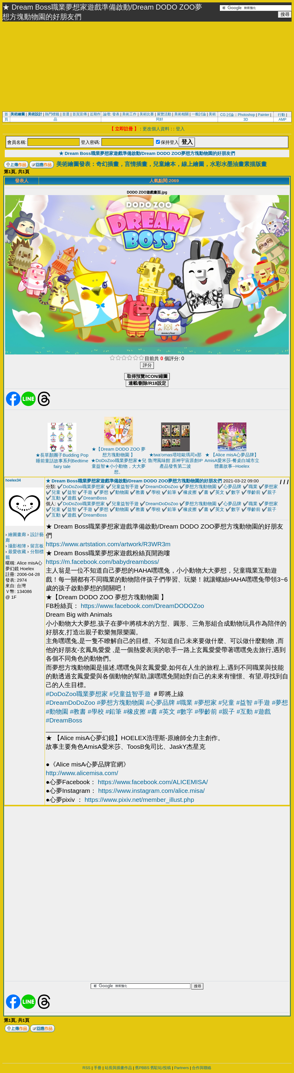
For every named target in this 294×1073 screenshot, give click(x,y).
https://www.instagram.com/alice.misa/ (151, 790)
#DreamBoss (64, 720)
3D (245, 119)
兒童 (55, 492)
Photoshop (246, 115)
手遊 (87, 492)
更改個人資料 (156, 128)
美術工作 (129, 114)
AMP (283, 119)
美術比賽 (147, 114)
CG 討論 (227, 115)
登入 (180, 128)
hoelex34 (13, 480)
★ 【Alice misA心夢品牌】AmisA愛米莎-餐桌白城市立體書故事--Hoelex (231, 460)
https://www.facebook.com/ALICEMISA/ (153, 781)
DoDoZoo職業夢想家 (83, 486)
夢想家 (271, 486)
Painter (263, 115)
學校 (155, 492)
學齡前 (253, 492)
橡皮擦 (190, 492)
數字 (235, 492)
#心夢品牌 (160, 702)
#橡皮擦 (134, 711)
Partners (181, 1068)
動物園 (122, 492)
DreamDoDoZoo (162, 486)
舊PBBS (142, 1068)
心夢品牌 (232, 486)
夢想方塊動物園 (200, 486)
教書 (140, 492)
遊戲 (71, 497)
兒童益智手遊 (125, 486)
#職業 (184, 702)
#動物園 (57, 711)
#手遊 (262, 702)
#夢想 (280, 702)
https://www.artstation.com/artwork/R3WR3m (108, 544)
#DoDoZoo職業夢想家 (77, 693)
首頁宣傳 (79, 114)
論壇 (106, 114)
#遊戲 (262, 711)
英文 (219, 492)
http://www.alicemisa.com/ (82, 772)
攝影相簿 (17, 545)
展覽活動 (164, 114)
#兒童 (227, 702)
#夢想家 (205, 702)
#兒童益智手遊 (130, 693)
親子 (271, 492)
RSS (87, 1068)
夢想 (103, 492)
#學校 (96, 711)
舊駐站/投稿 (160, 1068)
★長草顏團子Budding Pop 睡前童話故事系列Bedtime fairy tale (62, 460)
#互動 (245, 711)
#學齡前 (206, 711)
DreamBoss (95, 497)
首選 (65, 114)
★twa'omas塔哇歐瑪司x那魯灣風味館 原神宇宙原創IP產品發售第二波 (175, 460)
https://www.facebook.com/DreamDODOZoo (142, 605)
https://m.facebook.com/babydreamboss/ (102, 561)
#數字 (185, 711)
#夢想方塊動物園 (120, 702)
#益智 (244, 702)
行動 (281, 115)
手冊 (97, 1068)
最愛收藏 (17, 551)
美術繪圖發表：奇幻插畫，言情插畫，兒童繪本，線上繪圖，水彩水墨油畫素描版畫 (161, 164)
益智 (71, 492)
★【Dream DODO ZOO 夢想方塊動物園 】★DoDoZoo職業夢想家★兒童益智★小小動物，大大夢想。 (118, 460)
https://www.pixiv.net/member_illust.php (139, 799)
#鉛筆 (114, 711)
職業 (252, 486)
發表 (115, 114)
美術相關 (181, 114)
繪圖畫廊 (17, 534)
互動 (55, 497)
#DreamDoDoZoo (70, 702)
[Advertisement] (147, 66)
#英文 (167, 711)
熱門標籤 (52, 114)
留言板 (37, 545)
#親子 (227, 711)
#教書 (78, 711)
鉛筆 (171, 492)
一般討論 (199, 114)
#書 (152, 711)
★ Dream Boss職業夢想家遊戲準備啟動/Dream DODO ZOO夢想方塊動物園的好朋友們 (147, 153)
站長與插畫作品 (118, 1068)
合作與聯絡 (201, 1068)
